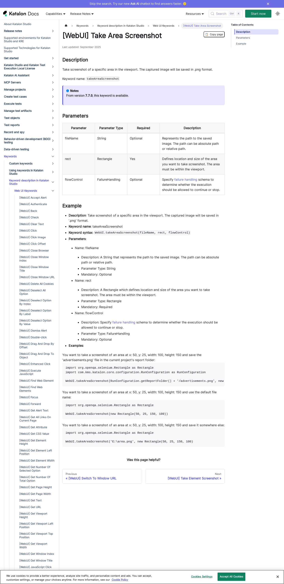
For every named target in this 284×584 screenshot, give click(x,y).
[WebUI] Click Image (32, 237)
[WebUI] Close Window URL (37, 277)
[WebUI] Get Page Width (35, 493)
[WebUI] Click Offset (32, 243)
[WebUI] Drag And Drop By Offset (36, 345)
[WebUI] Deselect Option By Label (35, 312)
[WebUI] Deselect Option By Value (35, 322)
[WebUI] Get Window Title (35, 560)
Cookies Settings (201, 576)
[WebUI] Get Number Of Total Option (34, 478)
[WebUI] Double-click (33, 337)
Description (243, 31)
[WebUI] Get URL (30, 507)
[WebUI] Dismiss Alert (33, 330)
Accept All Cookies (231, 576)
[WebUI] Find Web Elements (31, 388)
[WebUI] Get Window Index (36, 553)
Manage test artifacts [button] (18, 110)
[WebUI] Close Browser (34, 250)
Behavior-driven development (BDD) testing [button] (27, 140)
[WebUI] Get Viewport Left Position (36, 525)
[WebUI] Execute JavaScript (30, 372)
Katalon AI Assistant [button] (16, 75)
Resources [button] (193, 14)
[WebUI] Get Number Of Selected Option (34, 468)
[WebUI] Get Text (30, 500)
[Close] (277, 576)
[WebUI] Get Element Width (36, 460)
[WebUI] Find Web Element (36, 380)
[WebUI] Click (28, 230)
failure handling (185, 179)
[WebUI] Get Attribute (33, 427)
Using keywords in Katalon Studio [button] (26, 172)
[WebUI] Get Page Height (35, 487)
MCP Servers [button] (12, 82)
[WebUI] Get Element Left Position (35, 452)
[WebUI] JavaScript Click (35, 567)
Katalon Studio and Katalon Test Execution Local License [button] (24, 66)
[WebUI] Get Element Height (32, 442)
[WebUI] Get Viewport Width (33, 545)
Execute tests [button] (12, 103)
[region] (142, 577)
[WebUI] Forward (30, 404)
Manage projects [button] (15, 89)
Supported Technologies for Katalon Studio (27, 49)
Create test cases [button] (15, 96)
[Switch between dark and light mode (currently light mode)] (278, 13)
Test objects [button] (12, 118)
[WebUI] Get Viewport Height (33, 515)
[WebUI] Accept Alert (33, 197)
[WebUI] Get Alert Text (33, 410)
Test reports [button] (12, 125)
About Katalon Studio (17, 24)
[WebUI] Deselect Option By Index (35, 302)
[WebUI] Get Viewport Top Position (36, 535)
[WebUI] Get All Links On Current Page (35, 418)
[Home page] (66, 26)
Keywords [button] (10, 156)
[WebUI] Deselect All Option (32, 292)
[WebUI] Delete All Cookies (36, 283)
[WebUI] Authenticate (33, 204)
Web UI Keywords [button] (25, 190)
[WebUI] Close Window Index (34, 258)
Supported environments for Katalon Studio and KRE (27, 39)
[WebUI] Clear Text (31, 224)
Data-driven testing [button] (16, 149)
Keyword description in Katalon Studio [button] (29, 182)
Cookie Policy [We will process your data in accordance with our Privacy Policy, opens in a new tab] (120, 579)
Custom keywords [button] (20, 163)
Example (241, 43)
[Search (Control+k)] (226, 13)
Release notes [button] (13, 31)
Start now (258, 14)
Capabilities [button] (54, 14)
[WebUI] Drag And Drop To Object (36, 355)
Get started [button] (11, 58)
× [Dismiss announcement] (267, 4)
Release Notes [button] (80, 14)
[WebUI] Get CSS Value (34, 433)
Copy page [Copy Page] (214, 34)
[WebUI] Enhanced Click (34, 363)
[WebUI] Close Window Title (34, 268)
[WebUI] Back (28, 210)
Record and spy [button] (14, 132)
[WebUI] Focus (28, 397)
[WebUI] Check (29, 217)
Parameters (243, 37)
